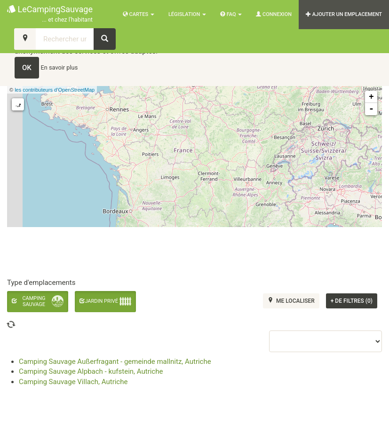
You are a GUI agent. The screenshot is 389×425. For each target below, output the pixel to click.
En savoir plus (59, 67)
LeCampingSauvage (50, 14)
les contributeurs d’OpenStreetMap (55, 90)
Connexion (274, 14)
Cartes (138, 14)
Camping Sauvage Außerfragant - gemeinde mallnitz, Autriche (115, 361)
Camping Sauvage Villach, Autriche (73, 382)
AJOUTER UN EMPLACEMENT (344, 14)
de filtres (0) (352, 301)
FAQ (231, 14)
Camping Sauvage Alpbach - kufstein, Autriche (91, 371)
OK (27, 67)
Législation (187, 14)
